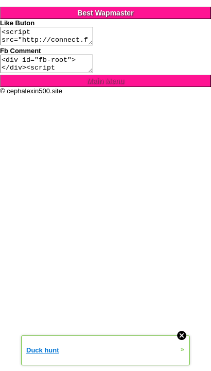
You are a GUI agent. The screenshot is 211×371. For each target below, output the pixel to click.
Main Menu (105, 87)
